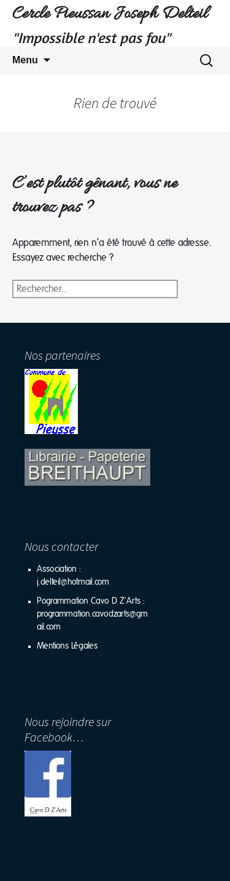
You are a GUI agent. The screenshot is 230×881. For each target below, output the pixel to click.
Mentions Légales (67, 646)
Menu (25, 60)
